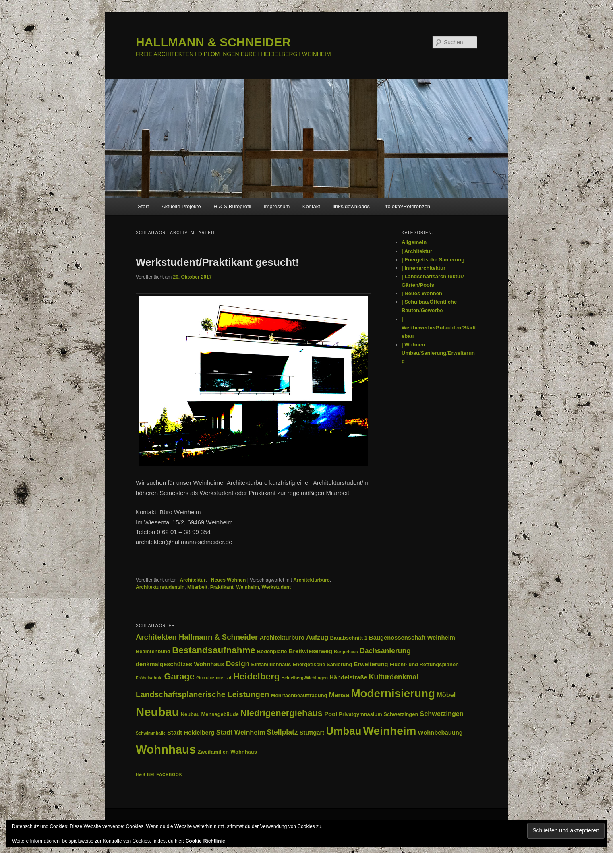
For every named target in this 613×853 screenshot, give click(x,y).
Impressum (277, 206)
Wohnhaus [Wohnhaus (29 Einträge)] (166, 749)
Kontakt (311, 206)
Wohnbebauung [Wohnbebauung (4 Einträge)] (440, 732)
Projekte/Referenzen (407, 206)
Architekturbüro (311, 580)
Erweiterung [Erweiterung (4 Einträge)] (371, 664)
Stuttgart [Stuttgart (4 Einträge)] (312, 732)
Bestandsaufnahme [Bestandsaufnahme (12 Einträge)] (213, 650)
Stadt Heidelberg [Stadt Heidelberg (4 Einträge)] (190, 732)
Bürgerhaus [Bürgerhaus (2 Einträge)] (346, 651)
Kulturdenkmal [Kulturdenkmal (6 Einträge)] (393, 677)
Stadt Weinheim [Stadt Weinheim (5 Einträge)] (240, 732)
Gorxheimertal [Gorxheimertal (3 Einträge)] (213, 678)
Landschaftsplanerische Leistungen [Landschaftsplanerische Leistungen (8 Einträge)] (202, 694)
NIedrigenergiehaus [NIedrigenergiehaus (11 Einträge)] (281, 713)
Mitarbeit (197, 587)
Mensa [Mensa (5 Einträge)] (339, 694)
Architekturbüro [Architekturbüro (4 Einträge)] (281, 637)
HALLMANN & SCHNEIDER (213, 42)
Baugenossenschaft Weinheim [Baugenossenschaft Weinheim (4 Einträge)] (412, 637)
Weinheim (247, 587)
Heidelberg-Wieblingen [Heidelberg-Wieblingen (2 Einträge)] (305, 677)
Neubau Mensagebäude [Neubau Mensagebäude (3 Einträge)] (210, 714)
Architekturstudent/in (160, 587)
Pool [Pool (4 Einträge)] (330, 714)
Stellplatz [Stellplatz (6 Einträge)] (282, 732)
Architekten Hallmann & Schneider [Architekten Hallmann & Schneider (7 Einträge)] (197, 637)
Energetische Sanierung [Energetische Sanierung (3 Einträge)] (322, 664)
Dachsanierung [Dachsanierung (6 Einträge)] (385, 651)
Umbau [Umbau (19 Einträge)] (343, 731)
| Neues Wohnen (227, 580)
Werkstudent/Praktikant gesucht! (217, 262)
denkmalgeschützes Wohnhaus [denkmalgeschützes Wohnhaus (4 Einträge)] (180, 664)
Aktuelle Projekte (181, 206)
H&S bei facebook (159, 774)
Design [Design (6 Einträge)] (238, 664)
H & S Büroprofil (232, 206)
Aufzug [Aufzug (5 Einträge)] (317, 637)
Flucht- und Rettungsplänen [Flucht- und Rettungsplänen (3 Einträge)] (424, 664)
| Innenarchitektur (423, 268)
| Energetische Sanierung (433, 260)
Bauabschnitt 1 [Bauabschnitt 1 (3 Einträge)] (348, 638)
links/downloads (351, 206)
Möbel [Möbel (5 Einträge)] (446, 694)
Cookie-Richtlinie (205, 841)
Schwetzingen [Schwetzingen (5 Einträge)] (441, 713)
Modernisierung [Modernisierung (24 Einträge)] (393, 693)
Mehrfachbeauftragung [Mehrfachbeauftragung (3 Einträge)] (299, 695)
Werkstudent (276, 587)
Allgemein (414, 242)
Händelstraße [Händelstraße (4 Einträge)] (348, 677)
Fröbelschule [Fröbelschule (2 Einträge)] (149, 677)
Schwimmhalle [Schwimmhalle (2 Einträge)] (151, 733)
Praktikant (222, 587)
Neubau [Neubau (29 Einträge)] (157, 711)
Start (143, 206)
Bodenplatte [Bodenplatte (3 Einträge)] (272, 651)
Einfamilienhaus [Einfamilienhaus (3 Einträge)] (271, 664)
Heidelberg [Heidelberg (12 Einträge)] (256, 676)
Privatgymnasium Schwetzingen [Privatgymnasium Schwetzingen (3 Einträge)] (378, 714)
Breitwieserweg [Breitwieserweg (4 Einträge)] (310, 651)
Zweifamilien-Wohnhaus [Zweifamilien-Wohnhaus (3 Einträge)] (227, 752)
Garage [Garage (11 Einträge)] (179, 676)
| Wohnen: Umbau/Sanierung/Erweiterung (438, 353)
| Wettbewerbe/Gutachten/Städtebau (439, 327)
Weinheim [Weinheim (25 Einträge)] (389, 731)
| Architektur (191, 580)
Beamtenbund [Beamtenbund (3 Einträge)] (153, 651)
